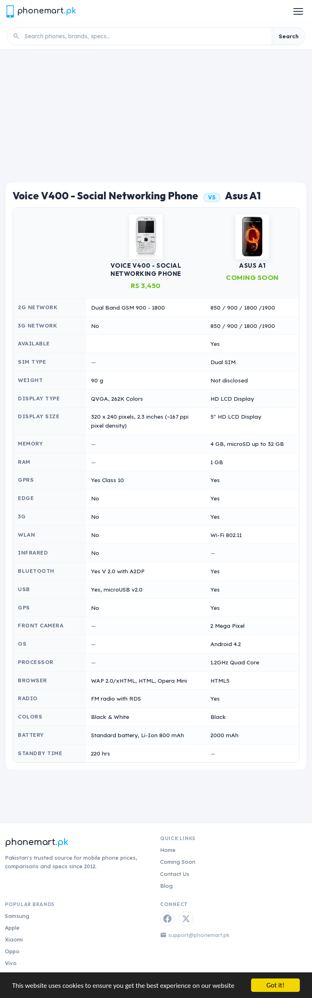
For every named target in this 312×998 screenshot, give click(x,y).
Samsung (17, 916)
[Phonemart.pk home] (41, 11)
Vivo (11, 963)
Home (168, 850)
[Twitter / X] (186, 918)
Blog (166, 885)
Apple (12, 927)
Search (289, 36)
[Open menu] (298, 11)
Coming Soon (177, 861)
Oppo (12, 951)
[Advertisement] (156, 111)
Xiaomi (14, 939)
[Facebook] (167, 918)
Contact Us (174, 874)
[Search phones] (146, 36)
